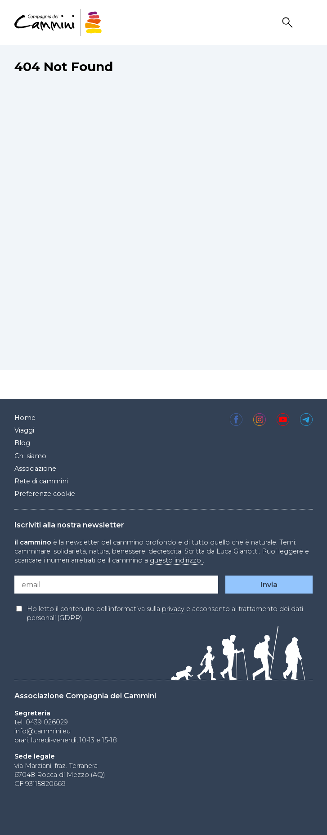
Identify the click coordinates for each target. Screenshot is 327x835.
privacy (174, 609)
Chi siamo (30, 456)
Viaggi (24, 430)
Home (25, 418)
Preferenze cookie (44, 494)
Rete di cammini (41, 481)
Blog (22, 443)
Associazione (35, 468)
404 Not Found (63, 66)
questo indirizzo (176, 560)
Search (289, 22)
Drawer (307, 22)
